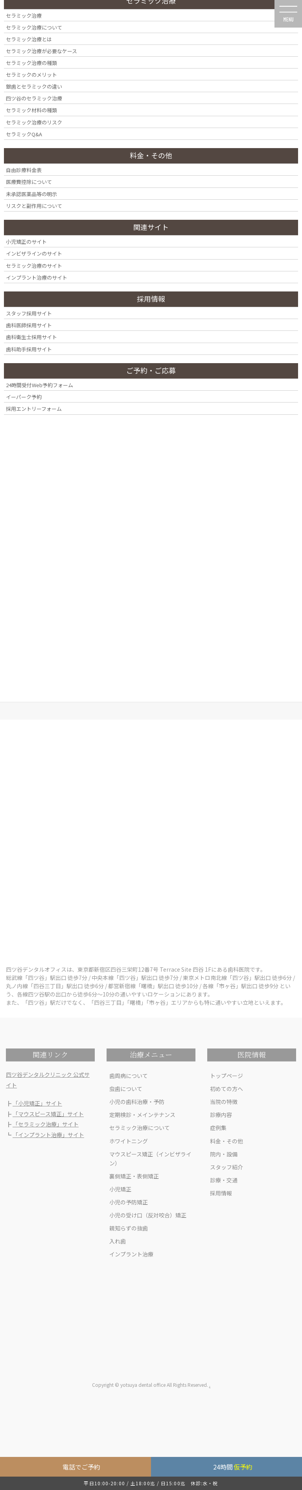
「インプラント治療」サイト (48, 1135)
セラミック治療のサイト (34, 265)
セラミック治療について (139, 1128)
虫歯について (125, 1089)
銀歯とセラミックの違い (34, 86)
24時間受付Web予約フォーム (39, 385)
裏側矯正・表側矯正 (134, 1176)
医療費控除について (29, 182)
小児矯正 (120, 1189)
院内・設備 (224, 1154)
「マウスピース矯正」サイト (48, 1114)
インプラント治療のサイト (36, 277)
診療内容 (221, 1115)
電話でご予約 (81, 1466)
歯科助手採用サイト (29, 349)
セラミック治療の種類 (31, 63)
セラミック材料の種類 (31, 110)
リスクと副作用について (34, 206)
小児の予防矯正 (128, 1202)
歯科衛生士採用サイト (31, 337)
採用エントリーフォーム (34, 408)
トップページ (226, 1076)
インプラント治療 (131, 1254)
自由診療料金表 (24, 170)
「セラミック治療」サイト (46, 1124)
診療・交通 (224, 1180)
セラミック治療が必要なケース (41, 51)
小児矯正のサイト (26, 241)
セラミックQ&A (24, 134)
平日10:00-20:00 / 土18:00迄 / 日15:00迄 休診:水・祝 (151, 1483)
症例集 (218, 1128)
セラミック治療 (24, 15)
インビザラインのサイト (34, 253)
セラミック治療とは (29, 39)
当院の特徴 (224, 1102)
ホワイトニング (128, 1141)
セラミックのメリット (31, 74)
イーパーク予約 (24, 397)
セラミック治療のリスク (34, 122)
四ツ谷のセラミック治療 (34, 98)
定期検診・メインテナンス (142, 1115)
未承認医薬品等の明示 (31, 194)
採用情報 (221, 1193)
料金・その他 (226, 1141)
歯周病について (128, 1076)
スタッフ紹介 (226, 1167)
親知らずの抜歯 (128, 1228)
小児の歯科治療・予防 (136, 1102)
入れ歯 (117, 1241)
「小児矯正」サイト (37, 1103)
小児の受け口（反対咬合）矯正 (147, 1215)
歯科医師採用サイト (29, 325)
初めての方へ (226, 1089)
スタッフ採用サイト (29, 313)
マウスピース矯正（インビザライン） (150, 1158)
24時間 (232, 1466)
